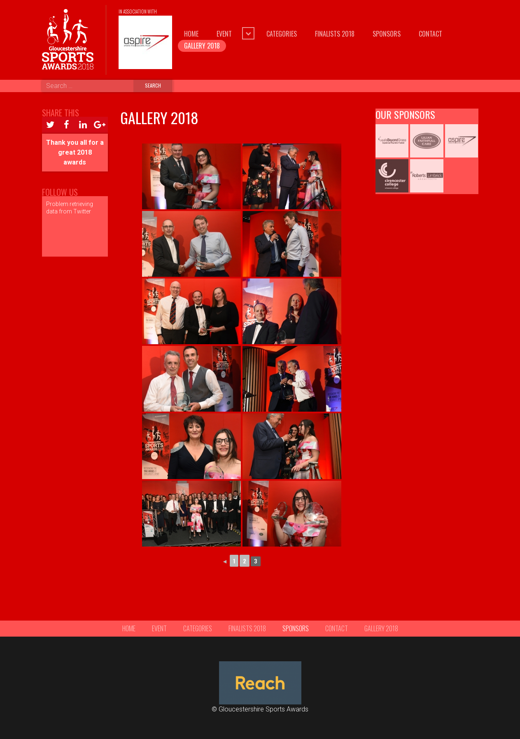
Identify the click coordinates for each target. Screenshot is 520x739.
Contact (430, 34)
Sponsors (387, 34)
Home (191, 34)
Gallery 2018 (202, 46)
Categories (281, 34)
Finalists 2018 (334, 34)
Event (224, 34)
